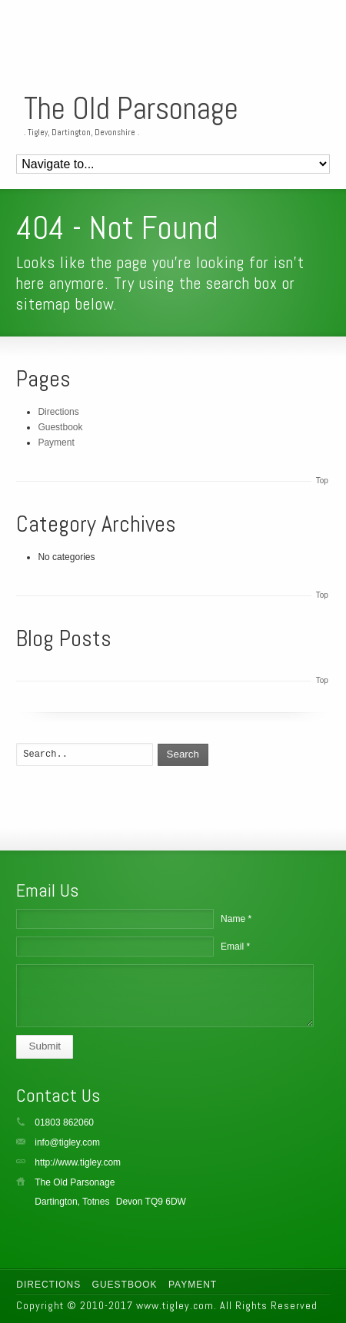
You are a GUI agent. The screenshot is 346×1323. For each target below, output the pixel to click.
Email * (235, 946)
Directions (58, 411)
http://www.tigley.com (78, 1162)
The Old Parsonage (131, 109)
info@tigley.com (67, 1142)
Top (322, 480)
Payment (56, 442)
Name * (236, 919)
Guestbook (60, 427)
